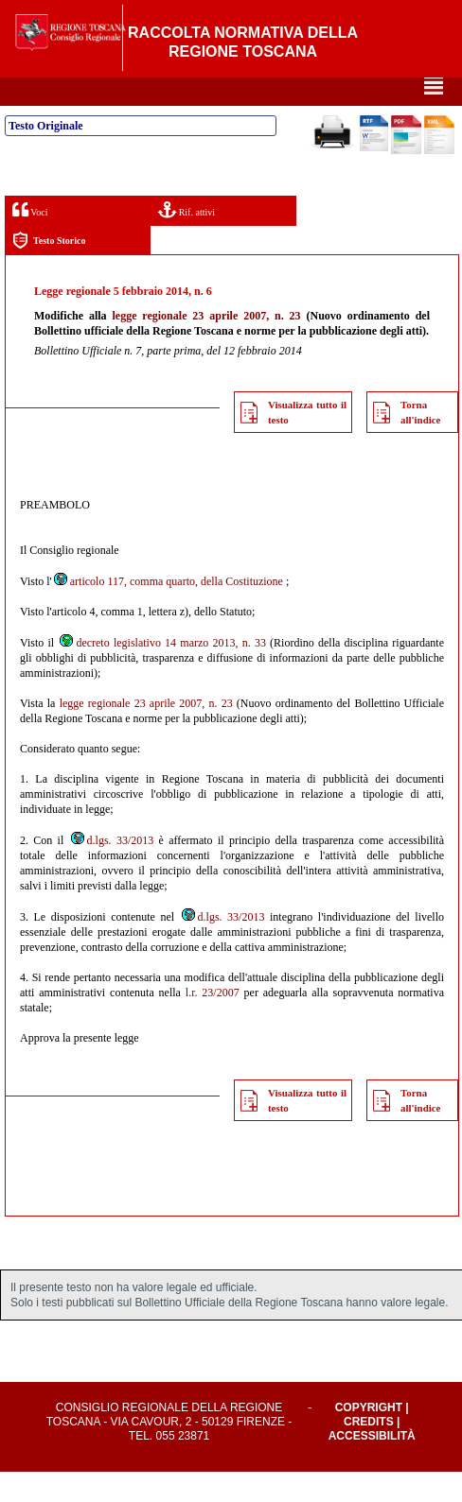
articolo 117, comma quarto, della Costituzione (167, 611)
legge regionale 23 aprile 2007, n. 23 (206, 346)
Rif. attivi (186, 240)
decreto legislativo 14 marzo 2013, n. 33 (162, 673)
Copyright (368, 1437)
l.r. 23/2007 (213, 1022)
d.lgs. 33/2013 (111, 870)
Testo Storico (48, 271)
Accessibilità (372, 1466)
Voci (29, 240)
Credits (369, 1452)
